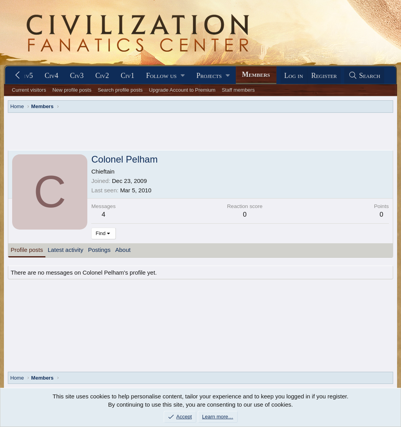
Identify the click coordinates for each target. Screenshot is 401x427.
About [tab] (122, 249)
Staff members (238, 90)
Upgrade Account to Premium (182, 90)
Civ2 (102, 76)
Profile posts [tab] (27, 249)
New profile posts (72, 90)
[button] (165, 76)
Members (256, 74)
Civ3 (77, 76)
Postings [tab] (99, 249)
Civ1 (127, 76)
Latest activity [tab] (65, 249)
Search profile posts (120, 90)
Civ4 (51, 76)
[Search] (364, 76)
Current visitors (29, 90)
